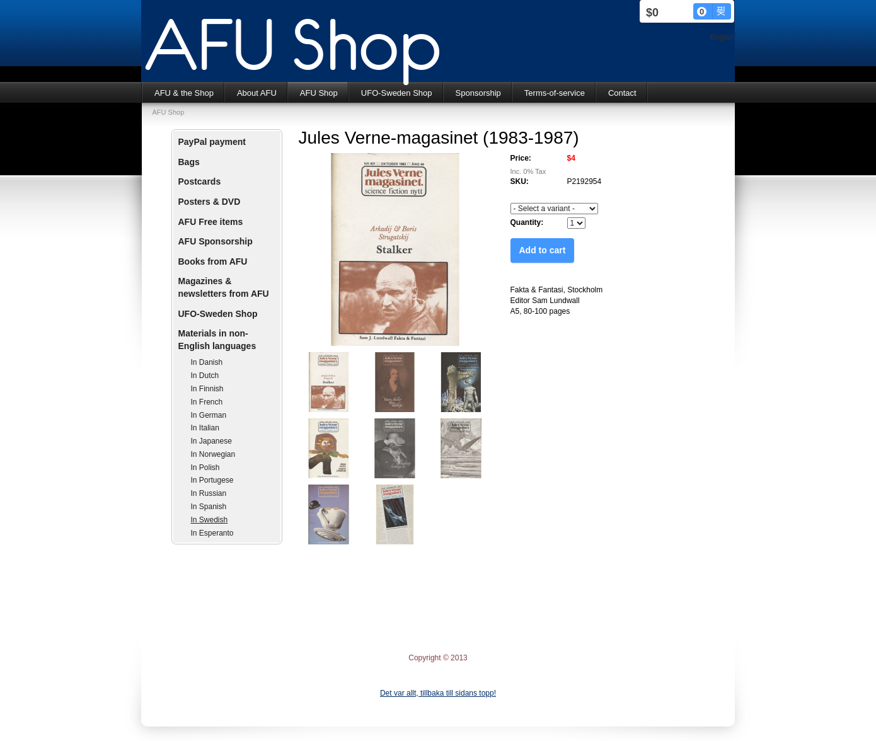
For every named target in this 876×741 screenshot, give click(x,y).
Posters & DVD (209, 202)
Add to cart (542, 250)
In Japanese (211, 441)
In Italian (205, 427)
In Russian (209, 493)
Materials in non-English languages (217, 339)
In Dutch (205, 375)
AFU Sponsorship (215, 241)
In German (209, 415)
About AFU (257, 93)
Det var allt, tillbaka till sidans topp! (438, 693)
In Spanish (209, 506)
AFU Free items (210, 222)
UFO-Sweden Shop (396, 93)
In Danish (207, 362)
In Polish (205, 467)
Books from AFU (213, 261)
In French (207, 402)
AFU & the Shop (184, 93)
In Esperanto (212, 533)
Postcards (199, 181)
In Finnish (207, 388)
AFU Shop (319, 93)
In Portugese (212, 480)
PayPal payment (212, 142)
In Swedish (209, 519)
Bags (189, 162)
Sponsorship (478, 93)
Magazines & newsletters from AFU (223, 287)
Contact (622, 93)
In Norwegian (213, 454)
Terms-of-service (554, 93)
